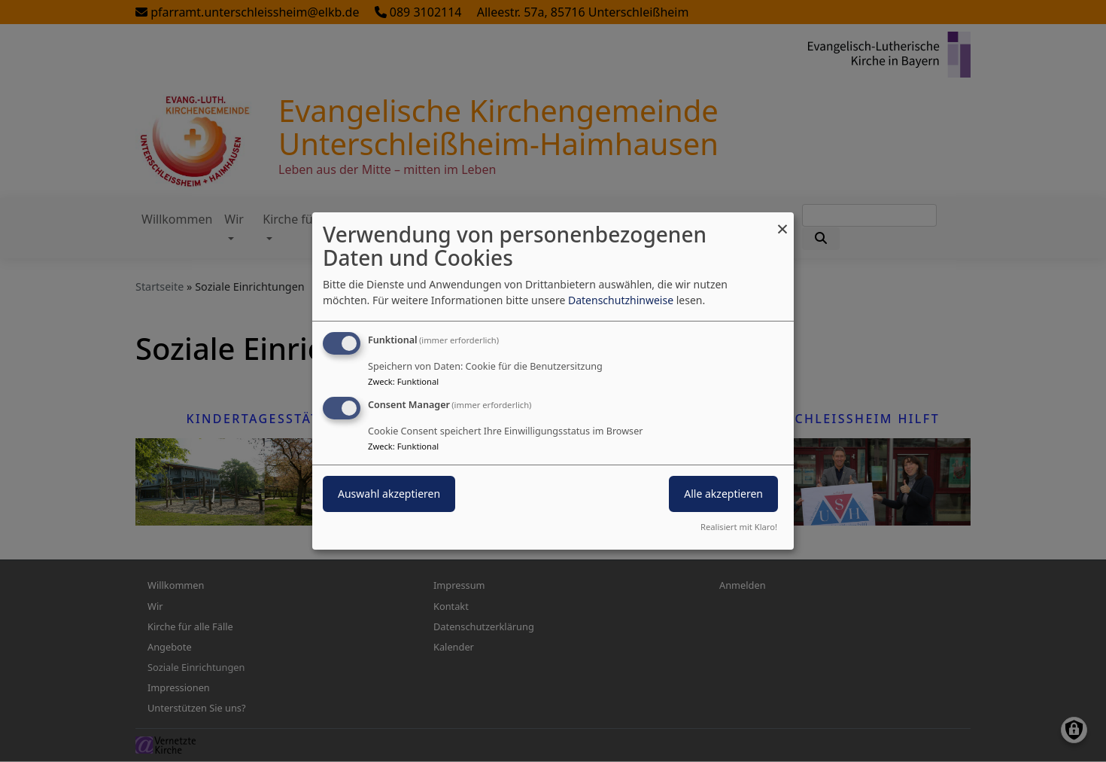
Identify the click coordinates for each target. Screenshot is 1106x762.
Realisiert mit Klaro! (738, 526)
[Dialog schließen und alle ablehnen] (782, 221)
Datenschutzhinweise (620, 300)
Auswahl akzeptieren (389, 493)
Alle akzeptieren (723, 493)
